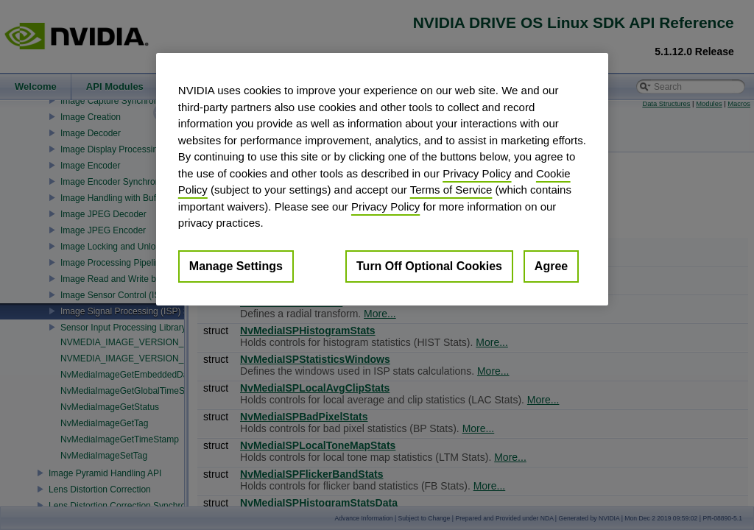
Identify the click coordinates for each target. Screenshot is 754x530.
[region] (382, 179)
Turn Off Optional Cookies (429, 266)
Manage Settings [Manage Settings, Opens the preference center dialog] (236, 266)
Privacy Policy (477, 173)
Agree (551, 266)
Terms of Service (451, 189)
